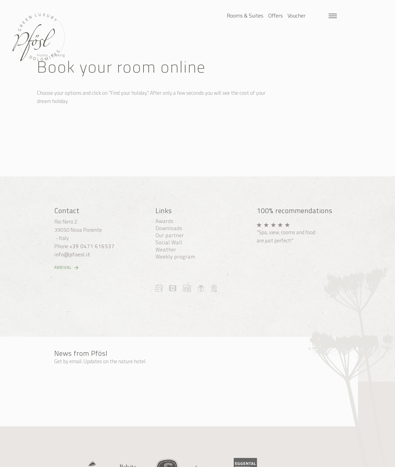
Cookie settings (170, 461)
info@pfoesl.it (72, 254)
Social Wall (169, 242)
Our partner (170, 235)
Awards (165, 221)
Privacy (215, 461)
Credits (196, 461)
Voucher (296, 16)
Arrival (63, 268)
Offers (275, 16)
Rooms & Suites (245, 16)
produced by (249, 461)
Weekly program (175, 256)
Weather (166, 249)
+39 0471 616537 (92, 246)
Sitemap (142, 461)
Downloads (169, 228)
